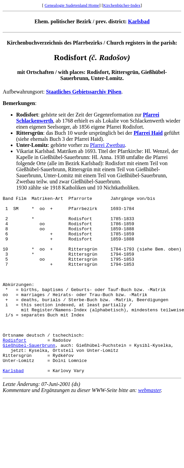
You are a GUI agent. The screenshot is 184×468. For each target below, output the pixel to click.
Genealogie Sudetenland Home (71, 5)
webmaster (149, 425)
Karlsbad (139, 21)
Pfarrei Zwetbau (107, 145)
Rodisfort (14, 369)
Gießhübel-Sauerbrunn (29, 375)
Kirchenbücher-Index (122, 5)
